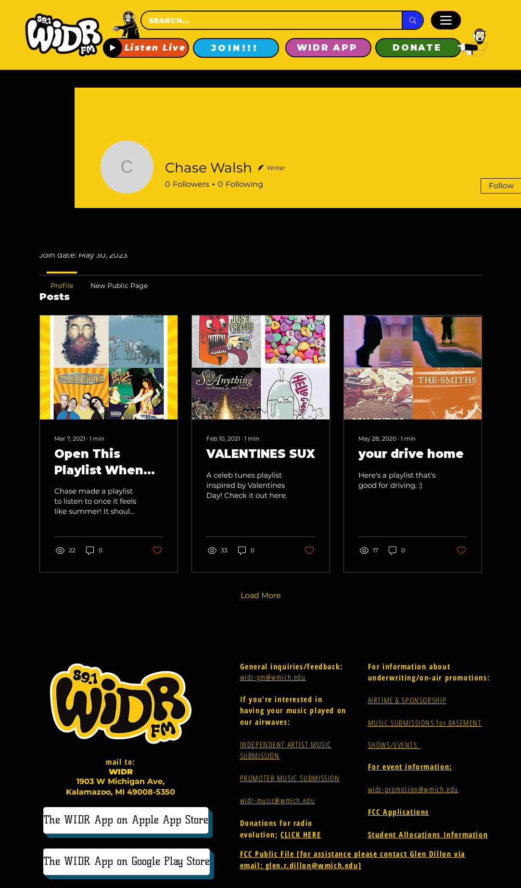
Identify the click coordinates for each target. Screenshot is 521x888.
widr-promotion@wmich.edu (413, 789)
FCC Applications (399, 812)
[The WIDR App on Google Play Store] (126, 862)
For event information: (410, 766)
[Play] (112, 47)
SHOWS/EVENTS (394, 745)
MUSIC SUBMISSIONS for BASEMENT (425, 723)
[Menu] (446, 20)
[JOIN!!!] (236, 48)
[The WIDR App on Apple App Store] (125, 820)
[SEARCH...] (262, 20)
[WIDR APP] (328, 47)
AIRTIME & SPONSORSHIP (407, 700)
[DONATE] (418, 47)
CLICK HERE (300, 834)
